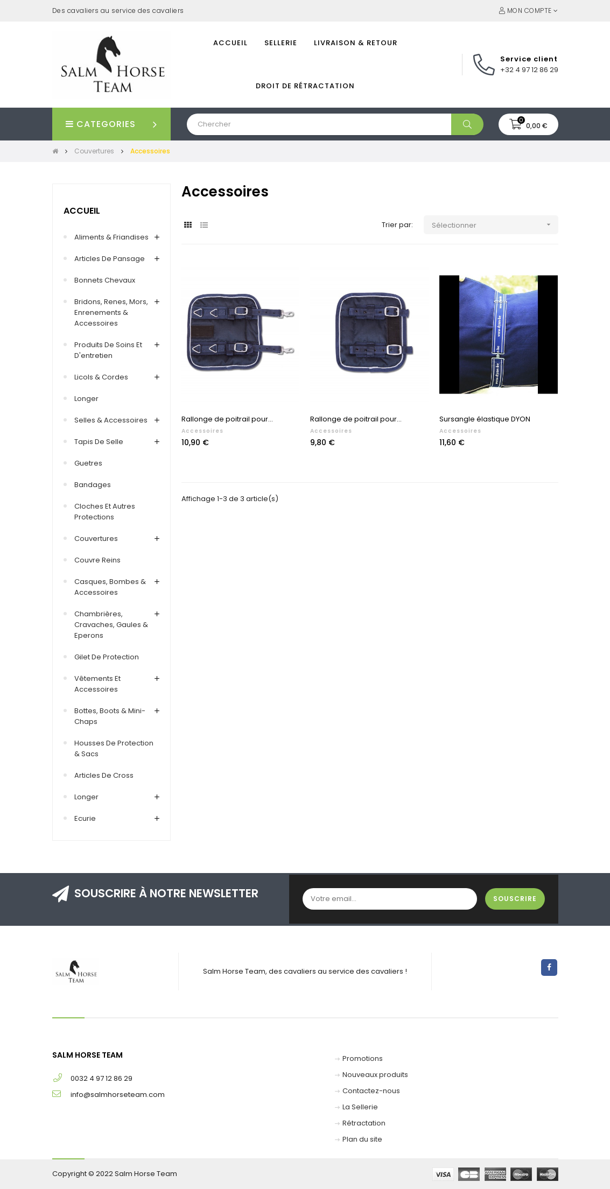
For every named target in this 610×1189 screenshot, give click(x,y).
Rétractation (363, 1123)
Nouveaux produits (375, 1075)
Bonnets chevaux (104, 280)
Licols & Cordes (101, 377)
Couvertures (96, 538)
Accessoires (202, 431)
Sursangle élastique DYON (484, 419)
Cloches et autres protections (104, 511)
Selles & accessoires (111, 420)
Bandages (92, 485)
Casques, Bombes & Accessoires (110, 586)
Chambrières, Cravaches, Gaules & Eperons (111, 625)
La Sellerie (360, 1107)
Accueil (82, 211)
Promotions (362, 1058)
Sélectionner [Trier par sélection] (495, 224)
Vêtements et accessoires (97, 683)
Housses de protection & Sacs (113, 748)
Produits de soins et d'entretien (108, 350)
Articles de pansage (109, 259)
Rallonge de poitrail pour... (227, 419)
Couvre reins (97, 560)
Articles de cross (104, 775)
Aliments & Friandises (111, 237)
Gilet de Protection (106, 657)
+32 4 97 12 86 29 (529, 70)
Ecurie (85, 818)
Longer (86, 398)
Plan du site (362, 1139)
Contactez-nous (371, 1091)
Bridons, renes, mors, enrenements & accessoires (111, 312)
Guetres (88, 463)
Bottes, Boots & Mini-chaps (109, 716)
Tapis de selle (98, 442)
